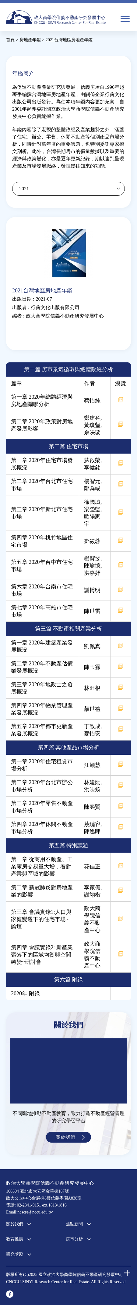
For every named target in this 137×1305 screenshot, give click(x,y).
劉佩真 (92, 646)
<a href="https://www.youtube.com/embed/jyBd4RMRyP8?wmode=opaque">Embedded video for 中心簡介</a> (68, 1071)
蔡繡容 (92, 824)
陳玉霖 (92, 667)
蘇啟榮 (92, 460)
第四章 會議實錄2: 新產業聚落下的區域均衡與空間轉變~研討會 (42, 954)
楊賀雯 (92, 558)
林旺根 (92, 688)
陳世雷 (92, 611)
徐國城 (92, 502)
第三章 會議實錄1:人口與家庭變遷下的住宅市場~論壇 (41, 919)
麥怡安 (92, 734)
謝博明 (92, 590)
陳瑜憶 (92, 566)
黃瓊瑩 (92, 425)
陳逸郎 (92, 831)
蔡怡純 (92, 401)
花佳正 (92, 867)
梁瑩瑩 (92, 509)
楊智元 (92, 481)
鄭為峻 (92, 488)
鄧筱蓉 (92, 541)
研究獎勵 (14, 1254)
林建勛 (92, 782)
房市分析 (74, 1239)
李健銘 (92, 467)
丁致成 (92, 726)
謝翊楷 (92, 895)
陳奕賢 (92, 807)
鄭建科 (92, 418)
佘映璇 (92, 432)
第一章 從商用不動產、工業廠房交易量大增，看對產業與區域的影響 (42, 866)
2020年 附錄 (25, 993)
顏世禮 (92, 709)
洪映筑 (92, 790)
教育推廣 (14, 1239)
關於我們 (65, 1137)
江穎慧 (92, 765)
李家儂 (92, 887)
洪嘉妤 (92, 573)
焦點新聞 (74, 1224)
